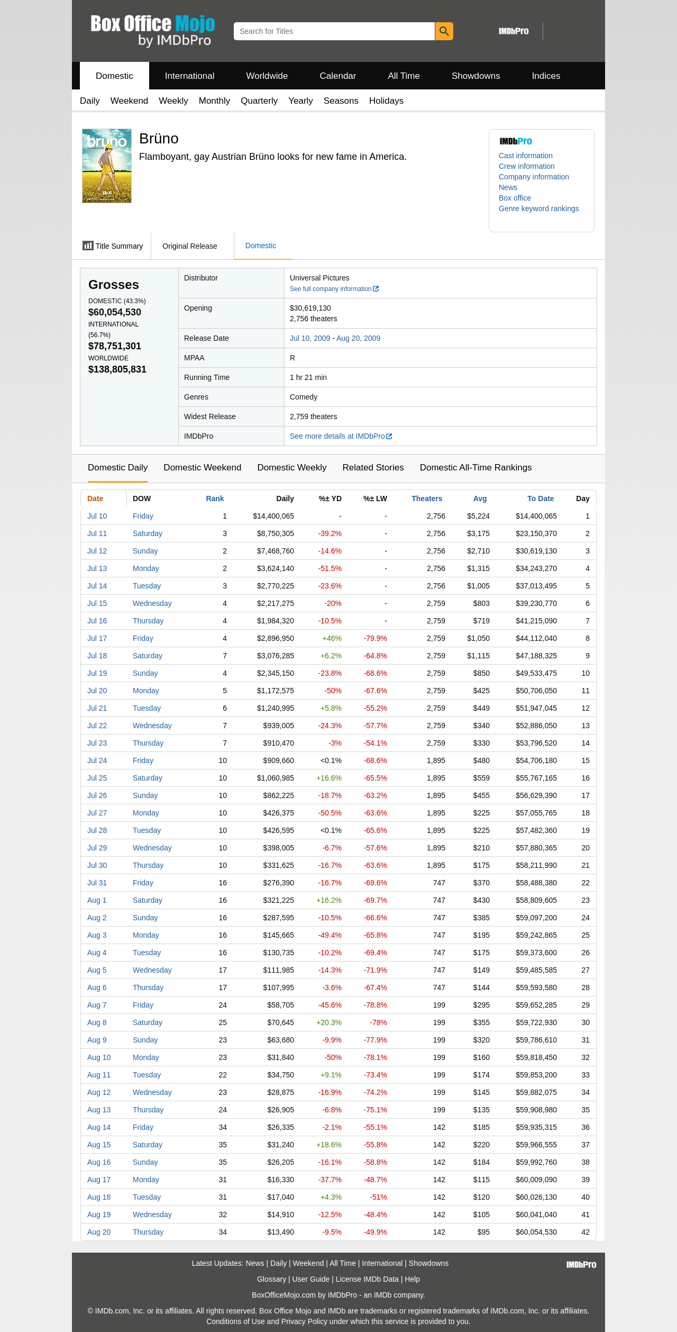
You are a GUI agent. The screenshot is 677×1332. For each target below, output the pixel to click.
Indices (546, 76)
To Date (540, 498)
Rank (215, 498)
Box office (515, 198)
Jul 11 (97, 533)
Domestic (114, 76)
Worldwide (267, 76)
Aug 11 (99, 1075)
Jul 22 (97, 725)
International (190, 76)
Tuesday (147, 586)
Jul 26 (97, 795)
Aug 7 (97, 1005)
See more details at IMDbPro (341, 436)
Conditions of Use (235, 1321)
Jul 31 (97, 882)
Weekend (130, 101)
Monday (146, 568)
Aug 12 (99, 1092)
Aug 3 (97, 935)
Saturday (147, 533)
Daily (90, 101)
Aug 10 (99, 1057)
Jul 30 (97, 865)
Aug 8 (97, 1022)
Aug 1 (97, 900)
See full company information (335, 289)
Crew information (527, 166)
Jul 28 (97, 830)
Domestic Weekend (202, 468)
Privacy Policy (304, 1321)
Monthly (215, 101)
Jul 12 (97, 551)
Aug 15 (99, 1144)
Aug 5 (97, 970)
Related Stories (373, 468)
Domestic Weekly (291, 468)
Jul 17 (97, 638)
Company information (534, 177)
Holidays (386, 101)
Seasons (341, 101)
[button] (541, 213)
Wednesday (152, 603)
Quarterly (259, 101)
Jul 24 (97, 760)
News (508, 187)
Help (412, 1279)
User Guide (311, 1279)
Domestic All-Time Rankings (476, 468)
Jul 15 (97, 603)
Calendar (338, 76)
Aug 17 (99, 1179)
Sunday (145, 551)
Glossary (271, 1279)
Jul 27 (97, 813)
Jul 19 (97, 673)
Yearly (300, 101)
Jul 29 (97, 848)
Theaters (426, 498)
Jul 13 (97, 568)
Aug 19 (99, 1214)
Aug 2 (97, 917)
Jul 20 (97, 690)
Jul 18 (97, 655)
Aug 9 (97, 1040)
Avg (480, 498)
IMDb (382, 1295)
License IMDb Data (367, 1279)
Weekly (173, 101)
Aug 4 (97, 952)
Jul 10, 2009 (310, 338)
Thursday (148, 621)
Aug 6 (97, 987)
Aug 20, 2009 (358, 338)
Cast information (526, 155)
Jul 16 (97, 621)
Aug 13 (99, 1110)
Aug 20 (99, 1232)
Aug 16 (99, 1162)
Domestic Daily (118, 468)
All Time (404, 76)
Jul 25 (97, 778)
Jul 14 (97, 586)
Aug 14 (99, 1127)
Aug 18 (99, 1197)
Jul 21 (97, 708)
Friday (143, 516)
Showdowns (476, 76)
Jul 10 (97, 516)
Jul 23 (97, 743)
